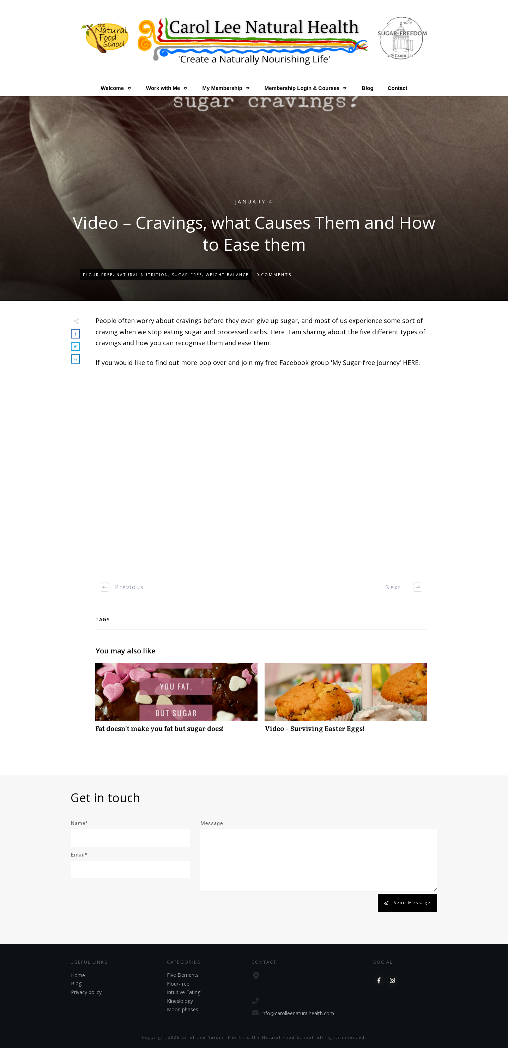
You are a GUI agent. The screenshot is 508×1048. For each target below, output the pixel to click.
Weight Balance (227, 274)
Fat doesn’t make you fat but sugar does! (176, 701)
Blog (76, 983)
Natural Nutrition (142, 274)
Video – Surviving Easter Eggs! (346, 701)
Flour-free (98, 274)
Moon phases (182, 1009)
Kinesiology (180, 1001)
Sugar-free (187, 274)
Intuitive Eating (183, 992)
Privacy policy (86, 992)
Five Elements (183, 974)
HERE (410, 362)
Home (78, 975)
